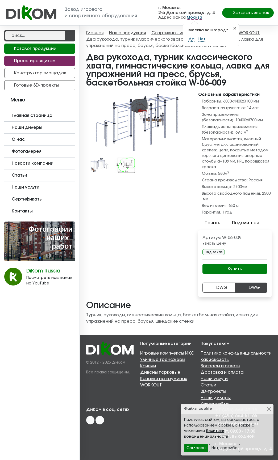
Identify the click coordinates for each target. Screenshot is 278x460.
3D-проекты (213, 391)
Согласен (196, 448)
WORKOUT (151, 385)
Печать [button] (209, 223)
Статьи (208, 385)
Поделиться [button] (242, 223)
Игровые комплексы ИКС (167, 353)
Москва (194, 17)
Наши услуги (214, 379)
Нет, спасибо (224, 448)
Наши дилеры (216, 398)
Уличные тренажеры (162, 359)
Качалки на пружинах (163, 379)
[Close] (269, 409)
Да (191, 39)
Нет (201, 39)
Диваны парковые (160, 372)
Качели (148, 366)
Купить (235, 269)
